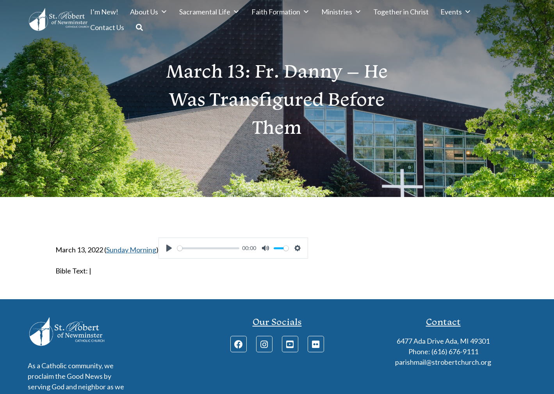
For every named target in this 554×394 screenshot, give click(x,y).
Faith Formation (280, 12)
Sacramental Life (209, 12)
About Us (148, 12)
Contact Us (107, 27)
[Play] (169, 248)
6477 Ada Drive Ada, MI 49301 (443, 341)
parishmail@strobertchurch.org (443, 362)
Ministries (341, 12)
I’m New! (104, 11)
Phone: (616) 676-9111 (443, 351)
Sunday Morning (131, 249)
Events (455, 12)
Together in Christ (401, 11)
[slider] (208, 248)
